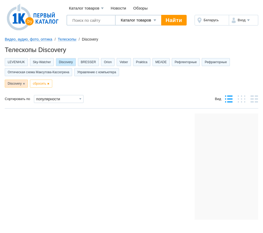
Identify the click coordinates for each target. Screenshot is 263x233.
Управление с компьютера (96, 72)
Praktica (141, 62)
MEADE (161, 62)
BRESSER (88, 62)
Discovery (66, 62)
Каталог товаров (86, 8)
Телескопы (67, 39)
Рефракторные (216, 62)
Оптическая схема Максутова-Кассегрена (38, 72)
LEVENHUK (16, 62)
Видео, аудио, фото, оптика (28, 39)
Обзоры (140, 8)
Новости (118, 8)
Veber (124, 62)
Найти (174, 20)
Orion (108, 62)
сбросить (39, 83)
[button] (243, 20)
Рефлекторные (186, 62)
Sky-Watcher (42, 62)
